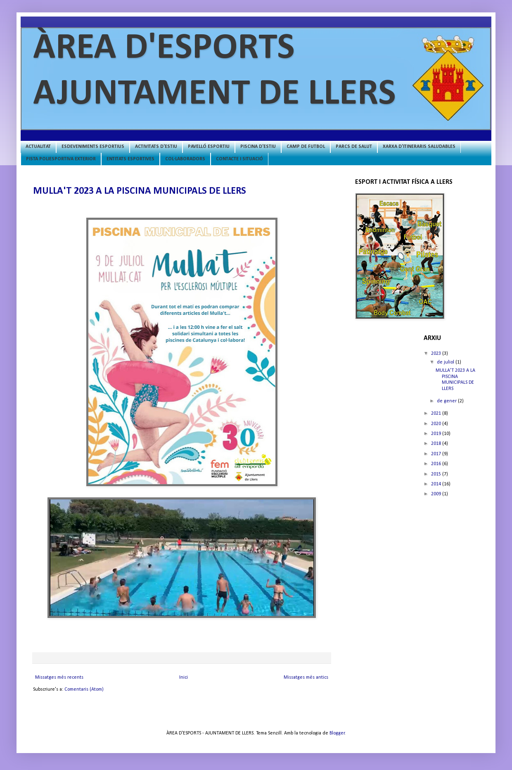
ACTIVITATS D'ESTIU (156, 146)
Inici (183, 677)
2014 (436, 484)
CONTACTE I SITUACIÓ (239, 159)
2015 (436, 474)
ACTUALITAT (38, 146)
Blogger (337, 733)
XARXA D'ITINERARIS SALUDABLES (419, 146)
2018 (436, 443)
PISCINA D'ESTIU (258, 146)
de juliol (446, 362)
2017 (436, 454)
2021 (436, 413)
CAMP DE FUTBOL (306, 146)
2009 (436, 494)
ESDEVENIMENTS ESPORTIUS (93, 146)
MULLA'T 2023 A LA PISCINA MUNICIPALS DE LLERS (139, 191)
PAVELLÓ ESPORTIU (209, 146)
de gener (447, 401)
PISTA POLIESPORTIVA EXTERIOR (61, 159)
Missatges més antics (306, 677)
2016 (436, 463)
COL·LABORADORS (185, 159)
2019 (436, 433)
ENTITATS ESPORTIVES (130, 159)
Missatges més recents (59, 677)
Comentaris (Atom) (84, 689)
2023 (436, 353)
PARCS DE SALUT (354, 146)
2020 (436, 423)
